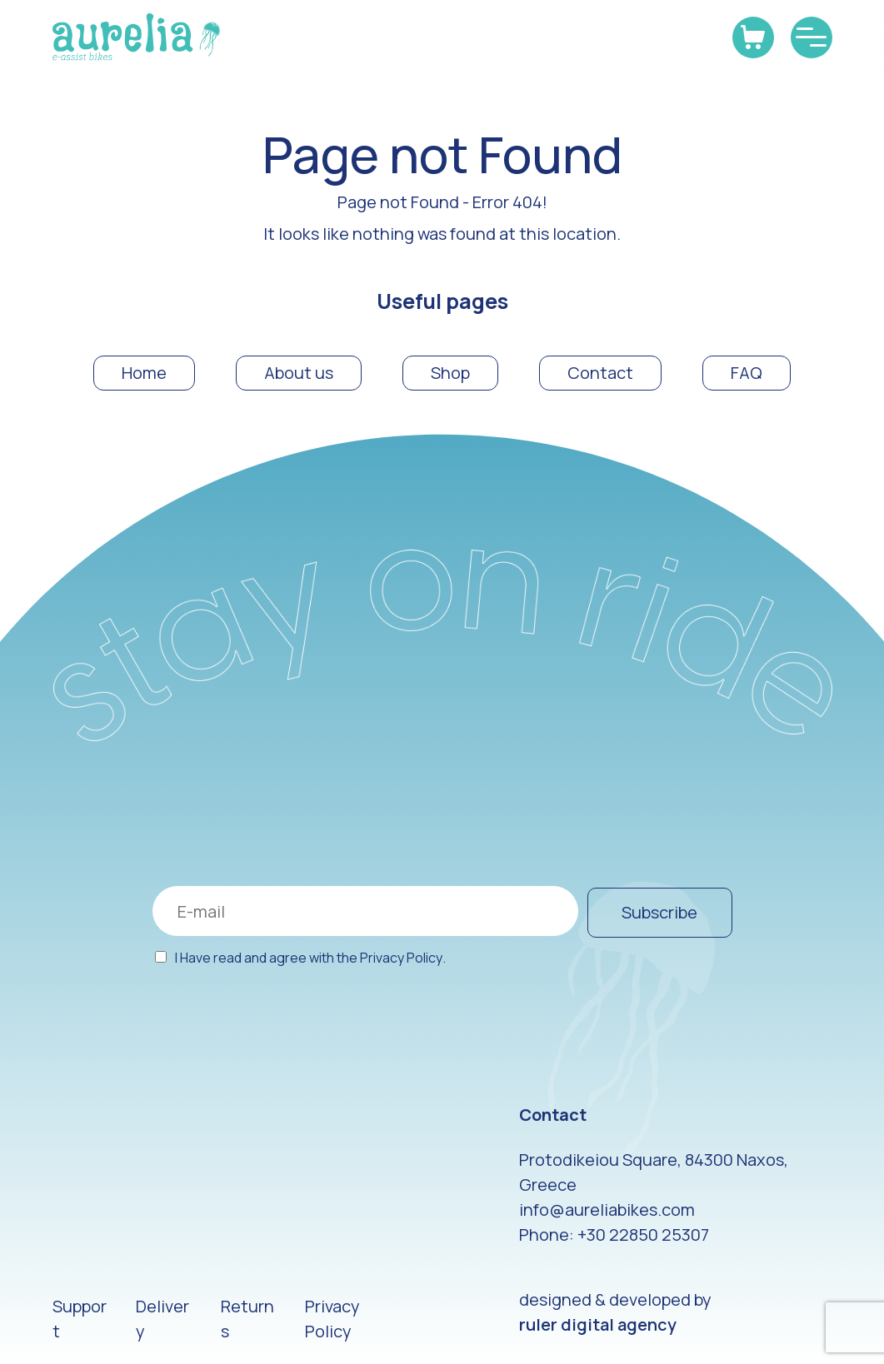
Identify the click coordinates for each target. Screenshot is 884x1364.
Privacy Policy (401, 958)
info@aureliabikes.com (607, 1209)
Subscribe (659, 912)
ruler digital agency (598, 1324)
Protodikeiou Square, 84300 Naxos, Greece (653, 1172)
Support (79, 1318)
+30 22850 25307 (643, 1234)
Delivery (162, 1318)
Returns (247, 1318)
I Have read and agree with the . (310, 957)
